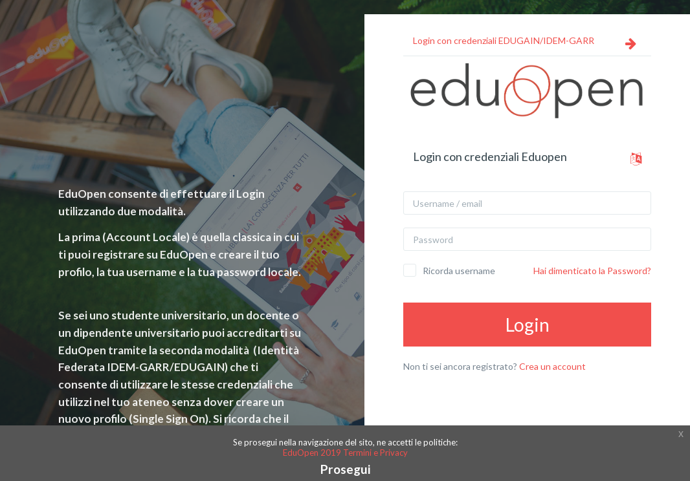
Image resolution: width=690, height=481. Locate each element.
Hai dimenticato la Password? (592, 270)
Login (528, 325)
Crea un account (552, 366)
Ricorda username (459, 270)
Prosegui (345, 469)
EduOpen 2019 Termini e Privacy (345, 452)
